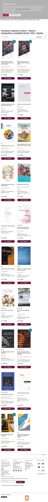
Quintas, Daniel (20, 272)
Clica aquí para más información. (23, 9)
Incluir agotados (5, 36)
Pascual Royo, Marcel (21, 314)
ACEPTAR (6, 15)
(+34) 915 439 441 (16, 466)
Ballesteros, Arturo (20, 439)
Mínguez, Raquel (20, 106)
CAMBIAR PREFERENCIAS (15, 15)
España (37, 19)
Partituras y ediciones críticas (7, 19)
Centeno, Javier (20, 147)
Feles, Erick (3, 107)
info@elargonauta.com (17, 468)
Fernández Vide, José (26, 356)
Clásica (16, 19)
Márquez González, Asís (5, 188)
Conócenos (27, 462)
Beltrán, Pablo (3, 355)
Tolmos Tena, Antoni (5, 438)
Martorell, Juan (4, 228)
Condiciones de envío (29, 465)
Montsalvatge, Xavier (5, 148)
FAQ (25, 469)
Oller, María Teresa (20, 395)
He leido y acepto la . (12, 485)
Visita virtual (27, 468)
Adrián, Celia (19, 356)
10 (40, 454)
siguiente (44, 454)
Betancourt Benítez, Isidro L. (6, 396)
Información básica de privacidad (17, 485)
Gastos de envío (28, 466)
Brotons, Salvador (20, 231)
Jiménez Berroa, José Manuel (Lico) (7, 398)
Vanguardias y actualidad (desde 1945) (27, 19)
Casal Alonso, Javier (4, 271)
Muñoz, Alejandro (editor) (5, 66)
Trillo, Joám (3, 312)
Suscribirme (20, 482)
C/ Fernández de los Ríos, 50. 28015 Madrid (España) (18, 464)
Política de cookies (28, 463)
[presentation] (10, 489)
